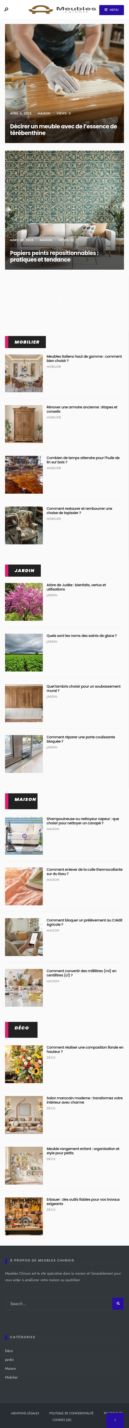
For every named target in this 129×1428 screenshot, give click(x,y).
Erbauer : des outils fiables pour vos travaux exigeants (83, 1201)
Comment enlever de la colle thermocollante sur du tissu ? (84, 871)
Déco (22, 1028)
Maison (44, 113)
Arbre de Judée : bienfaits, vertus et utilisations (76, 587)
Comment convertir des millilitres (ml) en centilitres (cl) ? (81, 973)
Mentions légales (25, 1413)
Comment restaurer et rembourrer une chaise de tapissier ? (79, 510)
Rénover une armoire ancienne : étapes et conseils (82, 409)
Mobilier (27, 342)
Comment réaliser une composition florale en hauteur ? (85, 1049)
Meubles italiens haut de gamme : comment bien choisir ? (84, 358)
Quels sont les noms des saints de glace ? (82, 635)
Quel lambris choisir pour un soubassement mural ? (83, 688)
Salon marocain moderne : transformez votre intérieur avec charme (85, 1100)
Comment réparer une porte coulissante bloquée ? (81, 739)
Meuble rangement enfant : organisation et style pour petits (83, 1151)
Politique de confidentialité (71, 1413)
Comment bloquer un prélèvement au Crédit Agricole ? (84, 922)
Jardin (25, 570)
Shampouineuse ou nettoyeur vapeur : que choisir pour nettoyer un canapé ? (83, 821)
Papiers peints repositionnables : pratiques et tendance (54, 256)
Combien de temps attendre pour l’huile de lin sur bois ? (83, 460)
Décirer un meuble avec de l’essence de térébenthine (63, 130)
